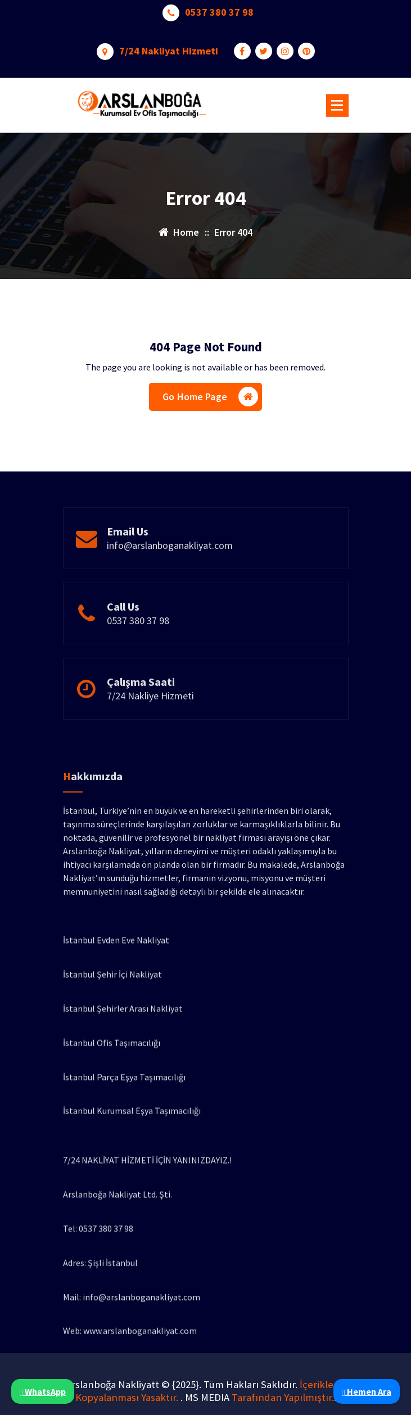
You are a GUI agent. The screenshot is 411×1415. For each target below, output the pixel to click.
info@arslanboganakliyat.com (170, 567)
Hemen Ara (366, 1391)
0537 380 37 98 (219, 9)
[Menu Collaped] (337, 105)
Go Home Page (210, 400)
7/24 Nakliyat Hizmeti (168, 48)
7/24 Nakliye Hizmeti (150, 718)
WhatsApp (43, 1391)
